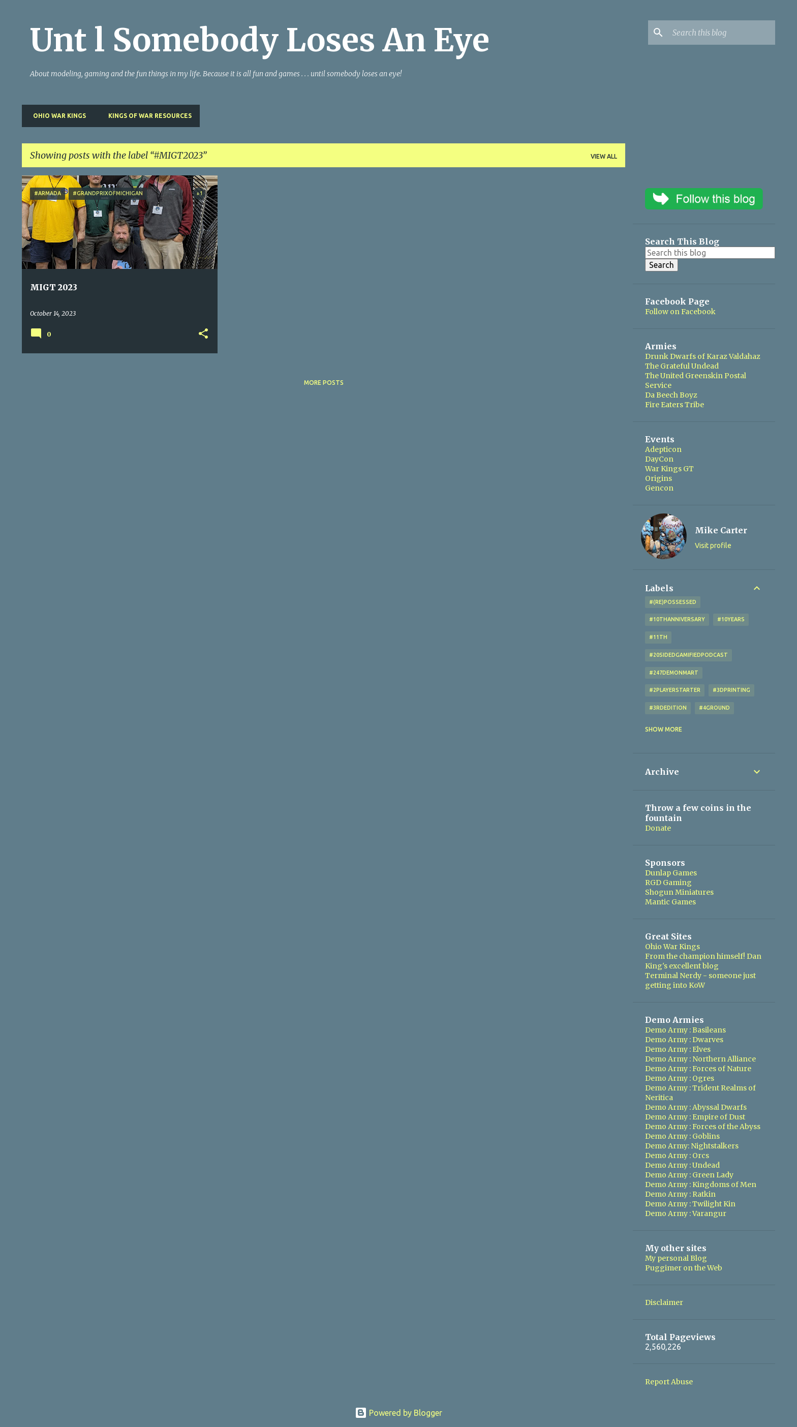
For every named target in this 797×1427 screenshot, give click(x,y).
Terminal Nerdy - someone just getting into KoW (700, 980)
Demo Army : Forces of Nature (698, 1068)
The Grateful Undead (682, 366)
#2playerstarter (674, 690)
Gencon (659, 488)
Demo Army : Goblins (682, 1136)
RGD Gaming (668, 882)
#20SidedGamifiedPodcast (688, 655)
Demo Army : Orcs (677, 1155)
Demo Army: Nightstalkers (692, 1145)
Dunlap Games (671, 872)
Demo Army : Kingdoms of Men (700, 1184)
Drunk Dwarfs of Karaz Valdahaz (702, 356)
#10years (731, 619)
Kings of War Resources (147, 115)
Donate (658, 828)
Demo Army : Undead (682, 1165)
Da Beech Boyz (671, 395)
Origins (658, 478)
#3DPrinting (731, 690)
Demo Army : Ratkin (680, 1194)
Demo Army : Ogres (679, 1078)
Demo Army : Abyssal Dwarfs (696, 1107)
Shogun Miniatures (679, 892)
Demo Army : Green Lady (689, 1174)
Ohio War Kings (56, 115)
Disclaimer (664, 1302)
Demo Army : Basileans (685, 1030)
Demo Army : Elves (678, 1049)
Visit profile (713, 545)
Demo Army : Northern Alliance (700, 1059)
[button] (203, 334)
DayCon (659, 459)
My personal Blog (676, 1258)
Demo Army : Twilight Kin (690, 1203)
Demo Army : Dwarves (684, 1039)
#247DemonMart (673, 673)
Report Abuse (669, 1381)
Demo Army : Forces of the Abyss (702, 1126)
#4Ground (714, 708)
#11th (658, 637)
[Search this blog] (721, 32)
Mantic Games (670, 901)
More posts (324, 382)
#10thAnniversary (677, 619)
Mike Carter (721, 530)
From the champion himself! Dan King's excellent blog (703, 961)
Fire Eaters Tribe (674, 404)
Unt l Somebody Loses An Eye (259, 40)
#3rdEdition (668, 708)
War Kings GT (669, 468)
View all (604, 156)
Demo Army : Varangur (685, 1213)
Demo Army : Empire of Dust (695, 1116)
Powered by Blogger (398, 1412)
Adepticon (663, 449)
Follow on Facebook (680, 311)
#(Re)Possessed (672, 602)
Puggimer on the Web (683, 1267)
